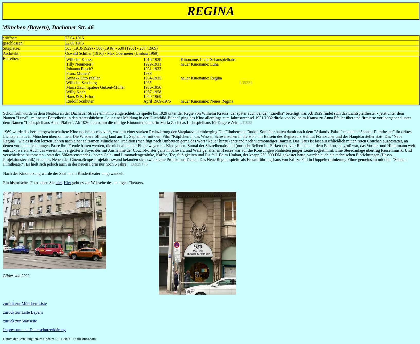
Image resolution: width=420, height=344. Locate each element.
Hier (67, 182)
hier (59, 182)
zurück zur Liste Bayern (23, 312)
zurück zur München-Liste (25, 303)
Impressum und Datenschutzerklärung (34, 330)
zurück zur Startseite (20, 321)
